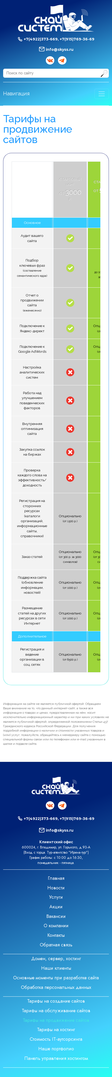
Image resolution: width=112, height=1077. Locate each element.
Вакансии (56, 916)
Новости (56, 887)
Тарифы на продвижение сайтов (56, 1020)
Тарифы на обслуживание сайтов (56, 1010)
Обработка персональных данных (56, 987)
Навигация (16, 93)
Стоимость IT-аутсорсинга (56, 1039)
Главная (56, 878)
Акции (56, 906)
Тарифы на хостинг (56, 1029)
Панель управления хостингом (56, 1058)
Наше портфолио (56, 1048)
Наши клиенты (56, 968)
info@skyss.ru (59, 49)
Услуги (56, 897)
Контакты (56, 935)
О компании (56, 925)
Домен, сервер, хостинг (56, 958)
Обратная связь (56, 944)
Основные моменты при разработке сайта (56, 977)
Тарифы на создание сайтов (56, 1001)
